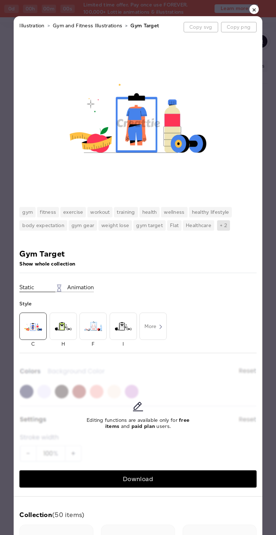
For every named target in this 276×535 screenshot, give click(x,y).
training (126, 212)
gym (27, 212)
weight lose (115, 225)
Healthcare (198, 225)
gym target (149, 225)
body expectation (43, 225)
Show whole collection (47, 264)
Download (138, 479)
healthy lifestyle (210, 212)
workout (100, 212)
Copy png (238, 27)
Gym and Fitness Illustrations (87, 26)
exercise (73, 212)
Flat (174, 225)
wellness (174, 212)
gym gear (83, 225)
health (149, 212)
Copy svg (200, 27)
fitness (48, 212)
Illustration (31, 26)
